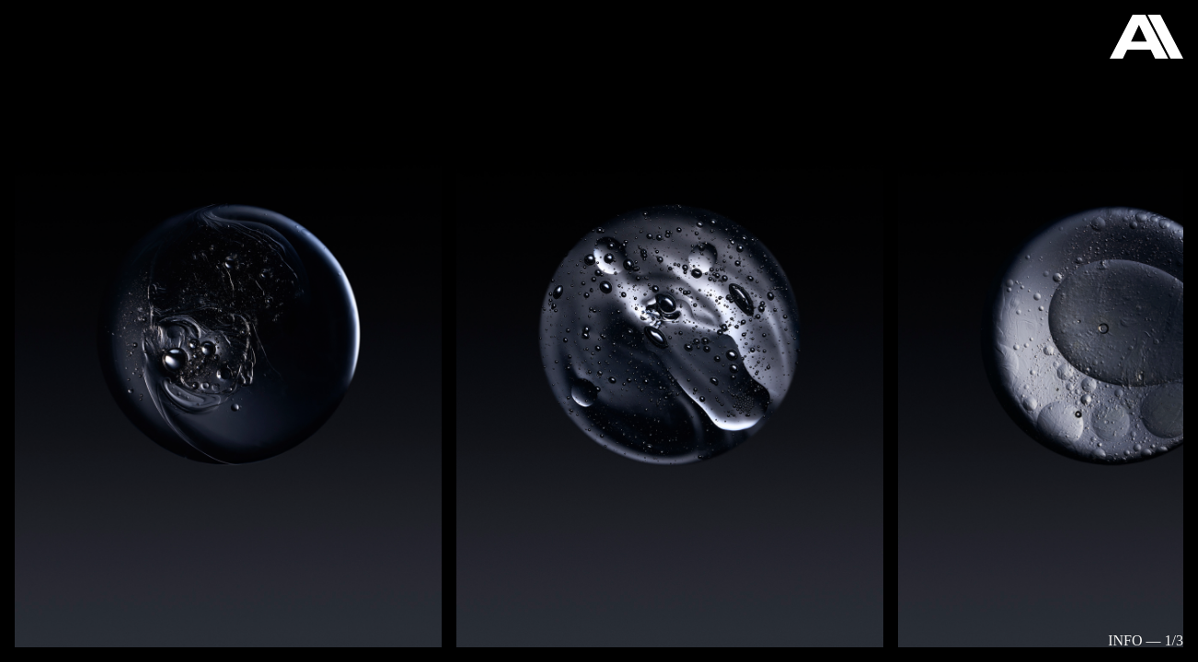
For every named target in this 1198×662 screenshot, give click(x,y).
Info (1125, 640)
